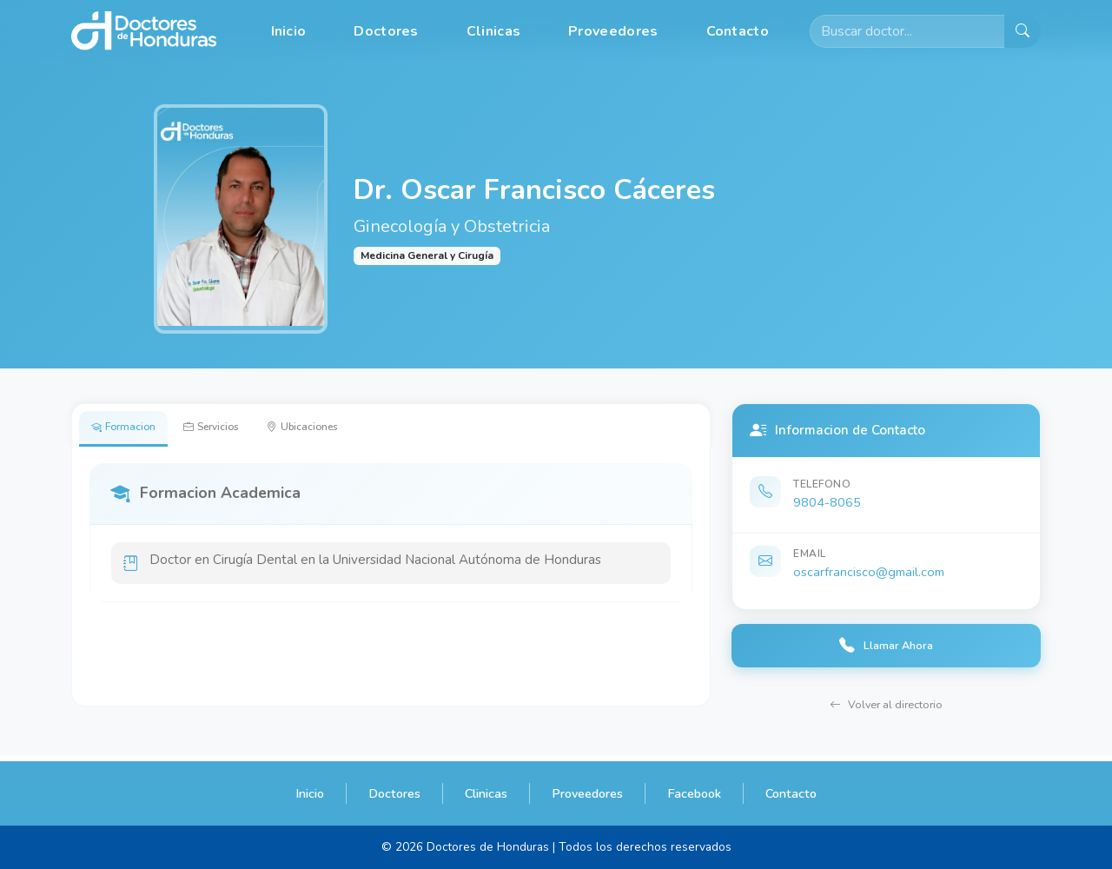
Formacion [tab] (131, 430)
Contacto (737, 31)
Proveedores (613, 31)
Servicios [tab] (234, 430)
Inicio (289, 31)
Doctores (386, 31)
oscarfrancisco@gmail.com (868, 571)
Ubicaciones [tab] (342, 430)
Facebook (694, 793)
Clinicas (493, 31)
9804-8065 (827, 502)
